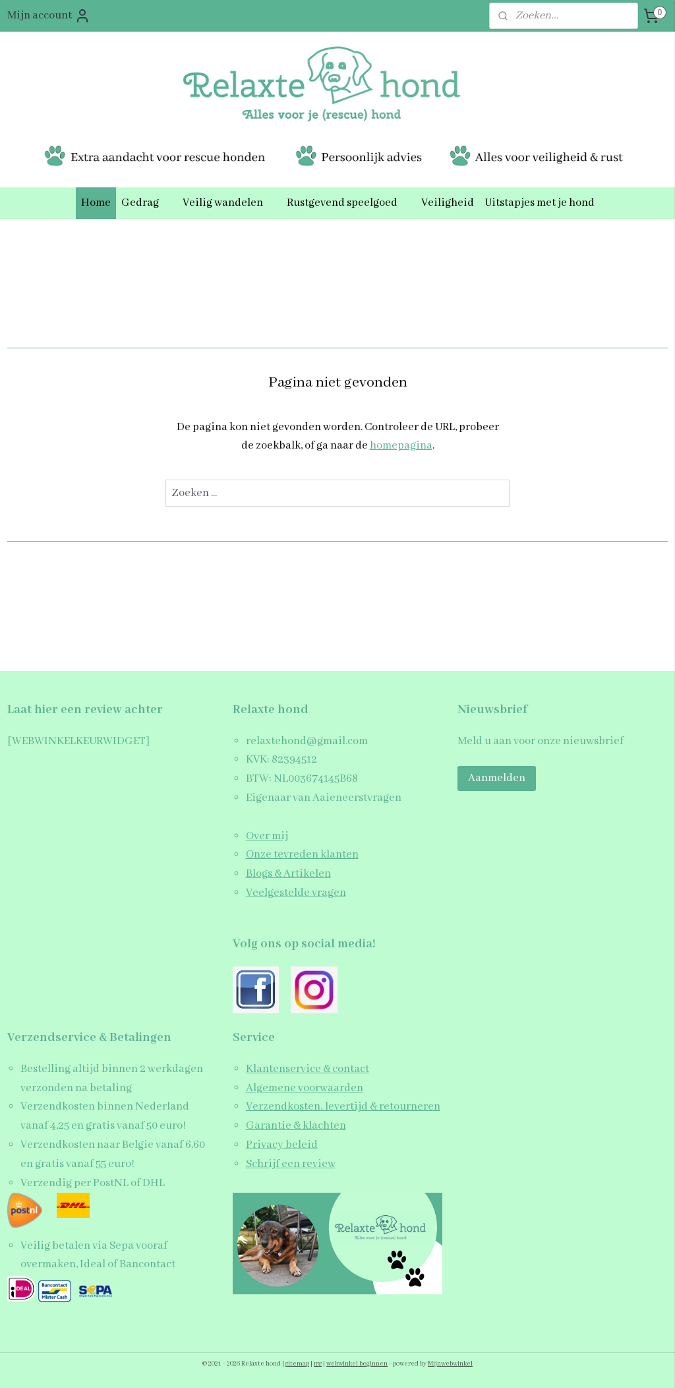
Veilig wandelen (229, 203)
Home (96, 203)
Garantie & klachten (296, 1126)
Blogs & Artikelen (288, 874)
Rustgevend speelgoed (349, 203)
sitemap (297, 1364)
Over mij (267, 836)
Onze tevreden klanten (302, 855)
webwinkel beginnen (357, 1364)
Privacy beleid (282, 1145)
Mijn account (48, 16)
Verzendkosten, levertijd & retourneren (343, 1107)
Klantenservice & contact (307, 1069)
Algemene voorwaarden (304, 1088)
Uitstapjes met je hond (539, 203)
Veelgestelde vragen (296, 893)
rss (318, 1364)
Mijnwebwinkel (450, 1364)
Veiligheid (447, 203)
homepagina (401, 446)
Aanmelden (496, 778)
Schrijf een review (291, 1164)
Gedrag (146, 203)
